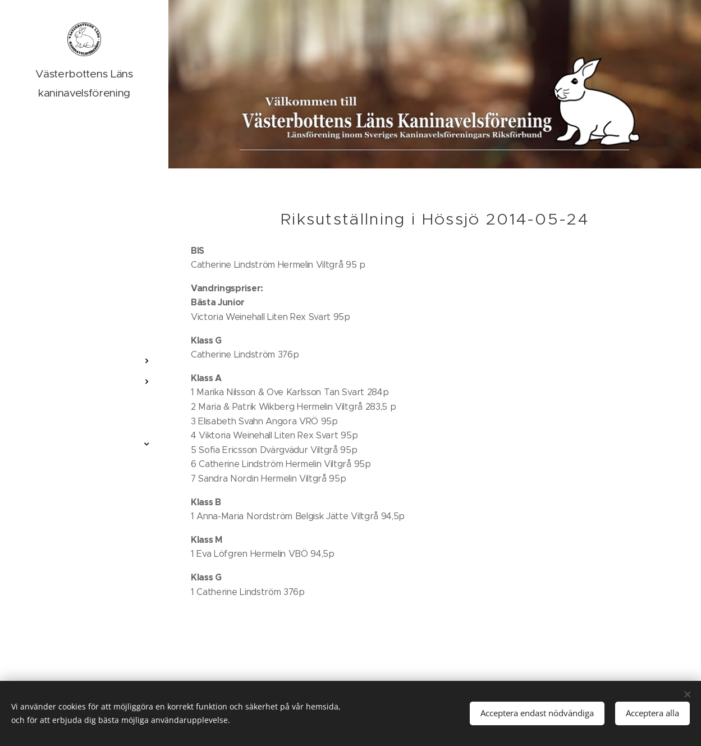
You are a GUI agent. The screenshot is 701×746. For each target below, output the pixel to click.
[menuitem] (84, 327)
